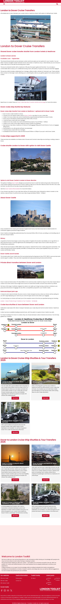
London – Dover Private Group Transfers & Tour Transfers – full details (19, 301)
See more (15, 398)
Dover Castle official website (12, 189)
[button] (4, 4)
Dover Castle (28, 115)
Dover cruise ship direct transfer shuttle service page (31, 102)
